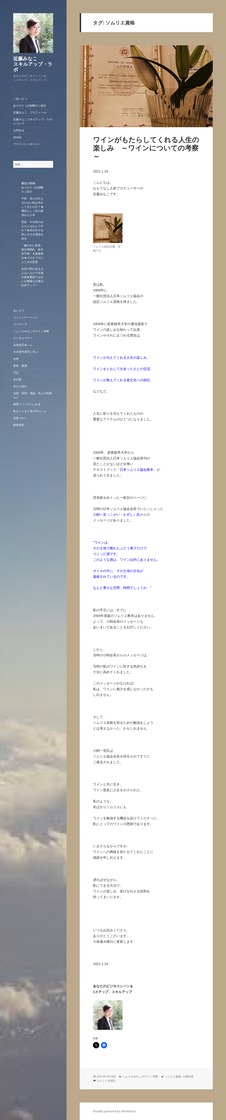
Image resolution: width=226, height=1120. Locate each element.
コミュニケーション (25, 317)
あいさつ (18, 310)
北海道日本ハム (23, 345)
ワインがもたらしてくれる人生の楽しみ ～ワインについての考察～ (146, 148)
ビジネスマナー (23, 338)
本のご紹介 (20, 386)
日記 (16, 372)
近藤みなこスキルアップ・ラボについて (32, 121)
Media (17, 137)
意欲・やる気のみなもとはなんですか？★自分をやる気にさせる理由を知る (32, 230)
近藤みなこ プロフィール (29, 112)
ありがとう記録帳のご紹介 (29, 105)
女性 (16, 359)
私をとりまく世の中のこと (29, 411)
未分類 (17, 379)
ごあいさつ (20, 98)
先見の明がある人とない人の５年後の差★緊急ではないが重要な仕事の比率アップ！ (32, 277)
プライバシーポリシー (27, 144)
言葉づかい (20, 418)
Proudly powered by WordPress (114, 1111)
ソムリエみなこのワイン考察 (31, 331)
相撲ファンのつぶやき (27, 404)
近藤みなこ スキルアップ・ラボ (34, 64)
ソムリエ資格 (172, 1076)
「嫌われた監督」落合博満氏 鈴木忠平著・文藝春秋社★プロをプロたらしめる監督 (32, 253)
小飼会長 (188, 1076)
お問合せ (18, 130)
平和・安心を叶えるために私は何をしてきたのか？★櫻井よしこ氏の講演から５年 (32, 207)
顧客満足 (18, 425)
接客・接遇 (20, 365)
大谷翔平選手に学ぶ (25, 352)
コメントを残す (106, 1080)
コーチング (20, 324)
